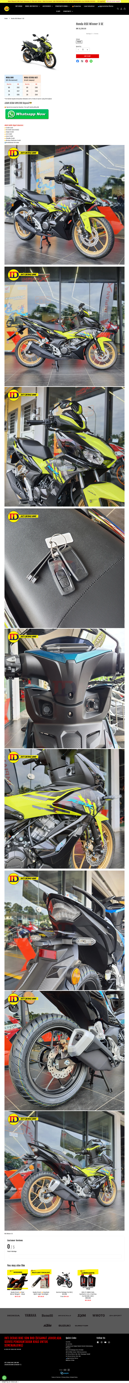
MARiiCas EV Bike (70, 1360)
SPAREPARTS (68, 11)
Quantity (78, 46)
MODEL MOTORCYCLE (32, 6)
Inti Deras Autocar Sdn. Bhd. (73, 1356)
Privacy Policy (65, 1377)
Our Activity (69, 1344)
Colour (78, 39)
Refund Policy (73, 1377)
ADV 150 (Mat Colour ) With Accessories (76, 1352)
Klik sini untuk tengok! (113, 1)
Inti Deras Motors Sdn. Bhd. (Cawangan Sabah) (78, 1354)
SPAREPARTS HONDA (62, 6)
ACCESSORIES (48, 6)
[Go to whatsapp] (4, 1377)
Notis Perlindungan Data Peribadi (74, 1350)
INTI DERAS (18, 6)
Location (68, 1342)
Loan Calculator (89, 6)
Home (6, 18)
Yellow (79, 42)
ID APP (58, 11)
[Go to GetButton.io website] (4, 1381)
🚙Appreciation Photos (105, 6)
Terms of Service (56, 1377)
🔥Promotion (76, 6)
